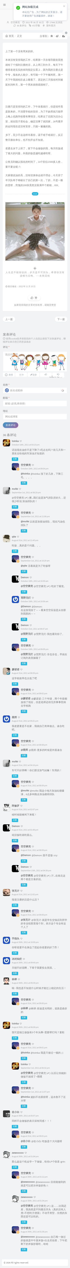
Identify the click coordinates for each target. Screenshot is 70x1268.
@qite (24, 565)
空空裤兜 (15, 22)
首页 (9, 36)
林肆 (14, 979)
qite (14, 536)
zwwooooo (18, 1152)
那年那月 (51, 25)
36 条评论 (21, 25)
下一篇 (61, 319)
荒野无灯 (26, 597)
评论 (6, 347)
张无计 (15, 890)
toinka (15, 441)
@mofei (25, 521)
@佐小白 (25, 1141)
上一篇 (9, 319)
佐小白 (15, 1112)
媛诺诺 (15, 669)
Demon (25, 577)
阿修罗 (15, 805)
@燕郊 (24, 749)
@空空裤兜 (27, 586)
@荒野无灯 (27, 633)
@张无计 (25, 919)
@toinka (25, 473)
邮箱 (6, 397)
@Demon (26, 606)
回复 (15, 459)
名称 (6, 384)
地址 (5, 411)
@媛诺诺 (25, 698)
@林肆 (24, 1008)
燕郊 (14, 717)
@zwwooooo (28, 1181)
